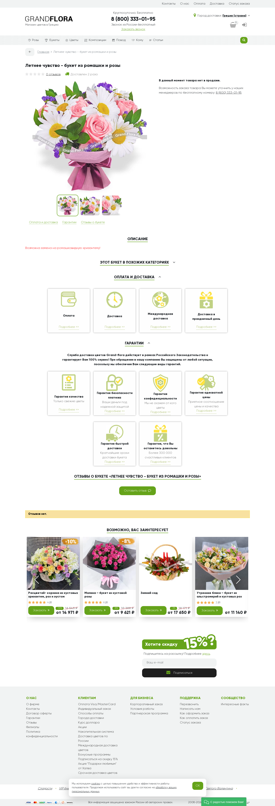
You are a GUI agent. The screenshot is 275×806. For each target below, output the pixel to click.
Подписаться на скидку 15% (98, 759)
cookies (95, 783)
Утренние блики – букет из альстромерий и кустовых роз (219, 595)
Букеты (52, 40)
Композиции (95, 40)
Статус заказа (239, 3)
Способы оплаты (90, 713)
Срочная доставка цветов (97, 773)
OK (198, 785)
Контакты (169, 3)
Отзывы (31, 722)
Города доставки (91, 718)
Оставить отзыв (137, 490)
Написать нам (190, 709)
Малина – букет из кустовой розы (105, 595)
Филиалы (32, 727)
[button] (223, 801)
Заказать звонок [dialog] (133, 29)
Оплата (199, 3)
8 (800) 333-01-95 (133, 19)
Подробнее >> (69, 327)
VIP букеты (66, 788)
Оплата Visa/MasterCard (97, 704)
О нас (184, 3)
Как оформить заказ (194, 713)
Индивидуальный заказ (94, 709)
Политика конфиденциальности (42, 734)
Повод (119, 40)
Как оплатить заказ (194, 718)
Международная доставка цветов (97, 748)
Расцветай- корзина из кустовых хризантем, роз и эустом (53, 595)
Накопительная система (96, 731)
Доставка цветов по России (93, 739)
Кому (137, 40)
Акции (82, 727)
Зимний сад (149, 593)
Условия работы (142, 709)
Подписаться (179, 672)
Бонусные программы (94, 754)
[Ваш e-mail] (179, 662)
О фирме (32, 704)
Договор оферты (39, 713)
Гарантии (69, 222)
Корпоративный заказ (146, 704)
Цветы (72, 40)
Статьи (156, 40)
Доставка (217, 3)
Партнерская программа (149, 713)
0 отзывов (53, 74)
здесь (206, 653)
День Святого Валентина (215, 788)
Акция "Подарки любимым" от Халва (97, 766)
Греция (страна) (236, 15)
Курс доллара (88, 722)
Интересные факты (235, 704)
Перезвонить (189, 704)
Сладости (45, 788)
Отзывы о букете (93, 222)
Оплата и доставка (43, 222)
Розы (33, 40)
